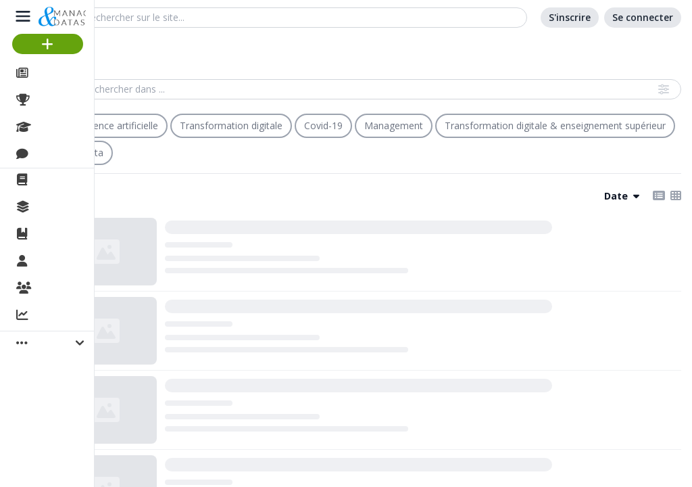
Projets (54, 100)
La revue (58, 179)
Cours (51, 127)
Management (393, 125)
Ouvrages (60, 234)
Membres (60, 261)
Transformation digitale (231, 125)
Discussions (66, 154)
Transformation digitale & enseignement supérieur (555, 125)
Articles (54, 73)
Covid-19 (323, 125)
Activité (54, 315)
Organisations (72, 288)
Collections (63, 207)
